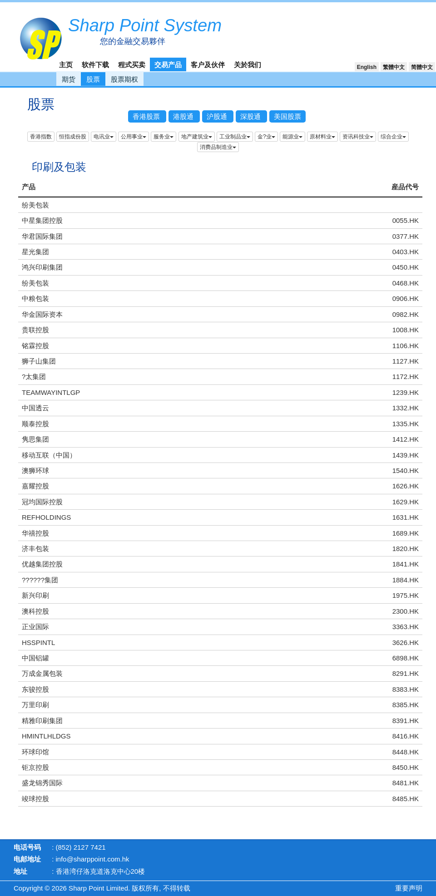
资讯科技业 (357, 136)
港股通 (184, 116)
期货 (68, 79)
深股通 (251, 116)
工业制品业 (234, 136)
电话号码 (27, 847)
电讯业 (104, 136)
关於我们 (247, 65)
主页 (66, 65)
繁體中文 (394, 67)
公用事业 (133, 136)
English (367, 67)
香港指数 (41, 136)
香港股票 (147, 116)
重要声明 (408, 888)
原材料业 (322, 136)
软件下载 (95, 65)
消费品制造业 (218, 147)
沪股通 (218, 116)
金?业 (266, 136)
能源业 (292, 136)
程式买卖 (131, 65)
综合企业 (393, 136)
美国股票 (287, 116)
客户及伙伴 (208, 65)
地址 (20, 871)
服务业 (163, 136)
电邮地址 (27, 859)
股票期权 (124, 79)
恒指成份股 (72, 136)
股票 (93, 79)
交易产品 (168, 65)
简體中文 (422, 67)
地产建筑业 (196, 136)
